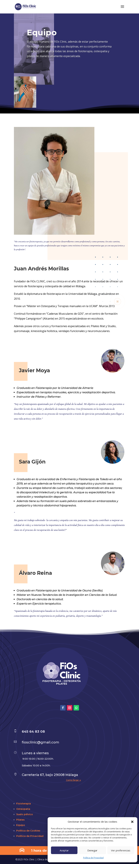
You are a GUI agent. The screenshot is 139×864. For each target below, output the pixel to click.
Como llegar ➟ (73, 780)
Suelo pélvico (24, 814)
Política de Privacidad (93, 857)
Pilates (20, 819)
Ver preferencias (120, 850)
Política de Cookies (28, 830)
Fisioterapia (23, 803)
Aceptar (64, 850)
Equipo (20, 825)
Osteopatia (23, 808)
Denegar (92, 850)
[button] (132, 821)
